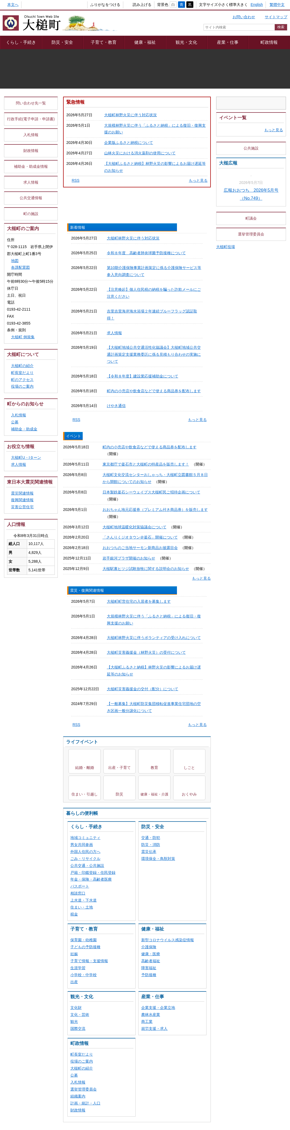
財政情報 (77, 837)
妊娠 (74, 681)
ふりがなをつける (96, 4)
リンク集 (222, 959)
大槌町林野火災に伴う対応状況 (130, 155)
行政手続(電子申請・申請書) (31, 159)
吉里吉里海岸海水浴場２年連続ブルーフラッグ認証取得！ (153, 382)
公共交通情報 (31, 238)
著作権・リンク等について (137, 959)
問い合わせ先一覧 (31, 143)
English (257, 4)
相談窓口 (77, 620)
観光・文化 (186, 42)
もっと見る (198, 221)
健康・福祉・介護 (154, 521)
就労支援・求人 (154, 756)
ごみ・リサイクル (85, 586)
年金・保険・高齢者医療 (91, 606)
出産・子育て (119, 495)
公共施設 (251, 213)
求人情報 (111, 393)
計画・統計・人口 (85, 830)
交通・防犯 (150, 565)
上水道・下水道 (83, 627)
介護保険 (148, 674)
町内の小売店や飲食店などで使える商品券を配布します (151, 431)
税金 (74, 641)
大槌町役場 (228, 359)
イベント (137, 312)
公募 (74, 802)
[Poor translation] (19, 1037)
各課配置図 (20, 308)
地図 (15, 301)
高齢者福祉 (150, 688)
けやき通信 (113, 442)
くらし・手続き (21, 42)
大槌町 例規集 (23, 377)
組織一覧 (141, 973)
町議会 (251, 330)
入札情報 (77, 809)
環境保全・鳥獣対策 (158, 586)
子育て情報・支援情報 (89, 688)
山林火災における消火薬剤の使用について (140, 193)
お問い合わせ (244, 17)
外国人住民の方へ (85, 579)
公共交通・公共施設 (87, 593)
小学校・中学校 (83, 702)
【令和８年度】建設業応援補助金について (139, 421)
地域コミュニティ (85, 565)
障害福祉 (148, 695)
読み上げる (133, 4)
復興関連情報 (22, 540)
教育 (154, 495)
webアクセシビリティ (187, 959)
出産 (74, 709)
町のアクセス (25, 420)
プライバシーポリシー (87, 959)
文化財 (76, 735)
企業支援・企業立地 (158, 735)
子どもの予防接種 (85, 674)
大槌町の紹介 (81, 795)
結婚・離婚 (84, 495)
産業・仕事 (227, 42)
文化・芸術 (79, 742)
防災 (119, 521)
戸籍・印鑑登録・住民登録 (92, 600)
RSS (75, 221)
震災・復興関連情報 (186, 312)
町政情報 (269, 42)
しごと (189, 495)
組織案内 (77, 823)
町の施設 (30, 254)
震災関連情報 (22, 533)
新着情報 (87, 312)
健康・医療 (150, 681)
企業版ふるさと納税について (128, 183)
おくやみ (189, 521)
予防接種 (148, 702)
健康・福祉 (145, 42)
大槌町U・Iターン (26, 498)
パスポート (79, 613)
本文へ (13, 4)
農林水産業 (150, 742)
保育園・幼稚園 (83, 667)
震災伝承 (148, 579)
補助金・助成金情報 (31, 207)
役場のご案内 (81, 788)
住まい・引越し (84, 521)
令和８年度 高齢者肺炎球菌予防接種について (143, 337)
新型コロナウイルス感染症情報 (167, 667)
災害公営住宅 (22, 547)
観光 (74, 749)
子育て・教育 (104, 42)
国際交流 (77, 756)
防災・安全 (62, 42)
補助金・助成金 (24, 469)
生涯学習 (77, 695)
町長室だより (81, 781)
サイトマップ (276, 17)
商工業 (147, 749)
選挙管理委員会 (83, 816)
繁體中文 (277, 4)
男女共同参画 (81, 572)
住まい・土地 (81, 634)
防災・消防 (150, 572)
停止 (282, 120)
